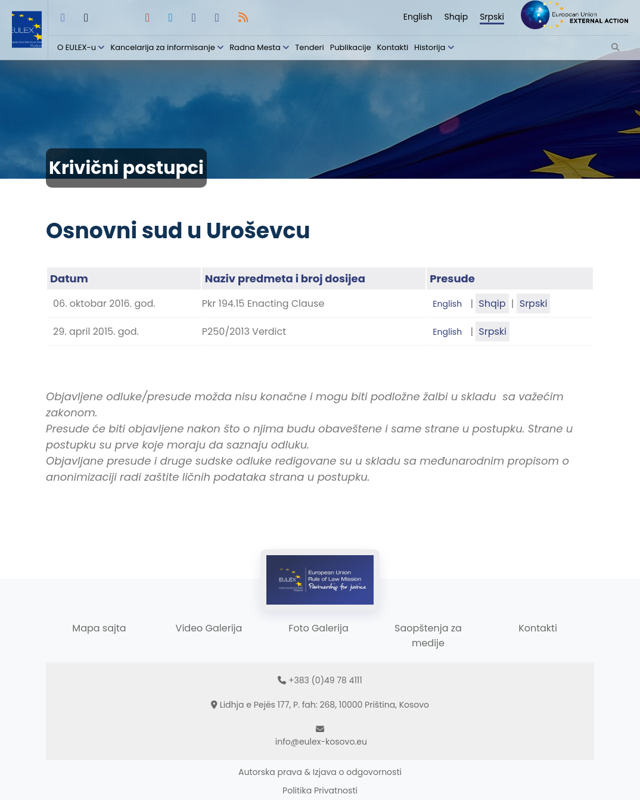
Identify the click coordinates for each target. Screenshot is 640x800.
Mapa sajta (99, 628)
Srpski (492, 17)
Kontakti (393, 47)
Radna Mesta (255, 47)
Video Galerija (209, 628)
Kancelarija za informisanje (163, 47)
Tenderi (309, 47)
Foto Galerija (318, 628)
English (418, 17)
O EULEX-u (76, 47)
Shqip (456, 17)
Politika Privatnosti (320, 790)
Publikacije (350, 47)
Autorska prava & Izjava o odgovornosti (320, 772)
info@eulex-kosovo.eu (321, 742)
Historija (429, 47)
